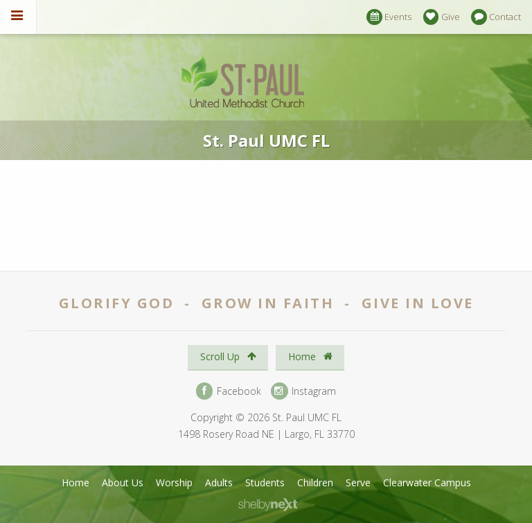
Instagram (303, 391)
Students (265, 482)
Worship (174, 482)
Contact (496, 17)
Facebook (228, 391)
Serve (358, 482)
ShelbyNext (267, 505)
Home (310, 356)
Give (441, 17)
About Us (122, 482)
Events (388, 17)
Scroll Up (228, 356)
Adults (219, 482)
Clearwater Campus (427, 482)
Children (315, 482)
